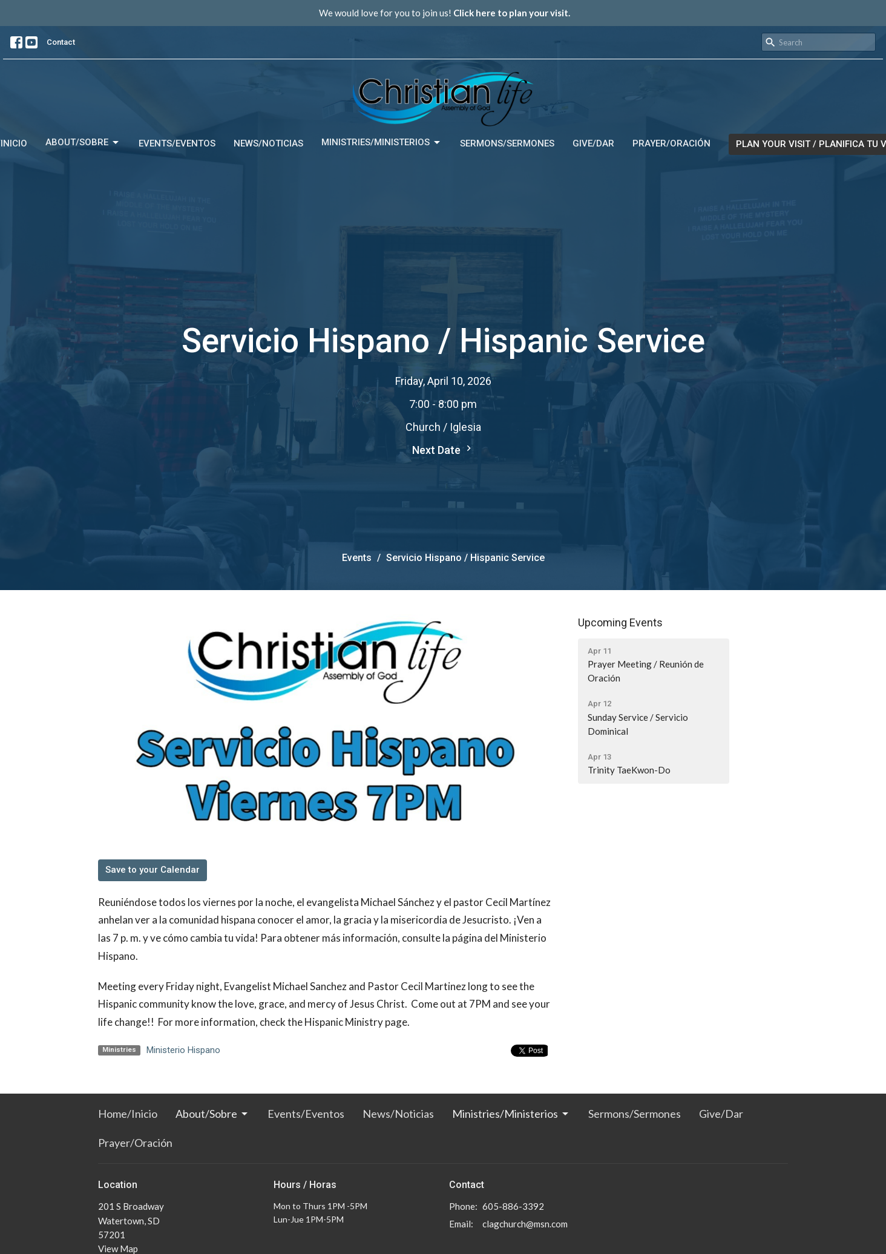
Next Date (443, 449)
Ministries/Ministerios (381, 143)
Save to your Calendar (152, 869)
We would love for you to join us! (444, 12)
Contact (61, 42)
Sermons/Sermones (507, 143)
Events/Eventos (177, 143)
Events (357, 557)
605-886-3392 (513, 1206)
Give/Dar (593, 143)
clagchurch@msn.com (525, 1223)
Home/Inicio (127, 1113)
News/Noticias (268, 143)
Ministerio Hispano (183, 1050)
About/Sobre (82, 143)
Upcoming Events (620, 622)
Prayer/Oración (671, 143)
